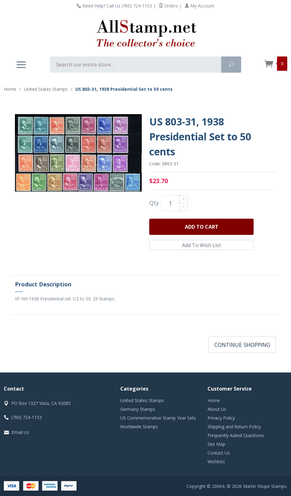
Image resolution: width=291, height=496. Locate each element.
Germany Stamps (137, 409)
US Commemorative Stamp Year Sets (158, 418)
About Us (217, 409)
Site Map (216, 444)
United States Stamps (142, 400)
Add (201, 227)
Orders (168, 6)
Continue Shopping (242, 344)
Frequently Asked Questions (236, 435)
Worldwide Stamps (139, 427)
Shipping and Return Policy (234, 427)
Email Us (20, 432)
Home (10, 89)
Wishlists (216, 461)
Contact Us (219, 453)
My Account (199, 6)
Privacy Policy (221, 418)
